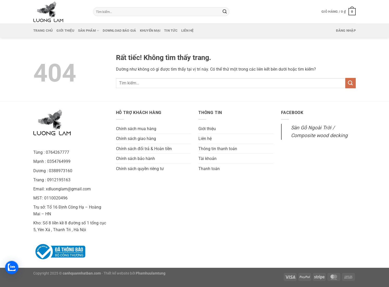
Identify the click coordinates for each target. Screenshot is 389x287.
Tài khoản (207, 158)
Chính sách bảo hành (135, 158)
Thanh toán (209, 168)
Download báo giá (119, 30)
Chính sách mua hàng (136, 128)
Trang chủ (43, 30)
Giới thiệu (65, 30)
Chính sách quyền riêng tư (140, 168)
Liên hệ (187, 30)
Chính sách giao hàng (136, 138)
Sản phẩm (88, 30)
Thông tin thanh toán (217, 148)
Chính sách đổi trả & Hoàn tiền (144, 148)
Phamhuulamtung (150, 273)
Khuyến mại (150, 30)
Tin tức (171, 30)
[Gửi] (224, 11)
